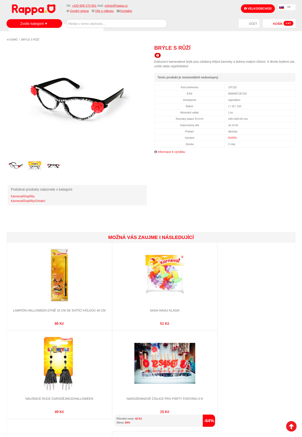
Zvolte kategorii (32, 23)
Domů (12, 39)
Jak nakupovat (21, 363)
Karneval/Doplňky (23, 196)
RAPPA (232, 137)
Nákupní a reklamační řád (30, 368)
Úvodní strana (79, 11)
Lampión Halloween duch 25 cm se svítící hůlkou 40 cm (271, 298)
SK (289, 6)
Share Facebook (282, 48)
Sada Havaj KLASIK (79, 294)
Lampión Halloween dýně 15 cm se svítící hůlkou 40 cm (30, 298)
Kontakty (126, 11)
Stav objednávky (118, 363)
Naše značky (20, 384)
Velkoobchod (258, 8)
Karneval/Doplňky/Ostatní (28, 201)
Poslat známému (274, 48)
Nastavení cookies (140, 415)
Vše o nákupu (104, 11)
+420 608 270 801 (84, 5)
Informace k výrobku (171, 152)
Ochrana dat (20, 379)
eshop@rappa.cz (116, 5)
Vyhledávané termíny (74, 363)
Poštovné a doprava (26, 374)
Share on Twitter (291, 48)
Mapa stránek (69, 357)
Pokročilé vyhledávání (76, 368)
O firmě (16, 357)
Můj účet (113, 357)
